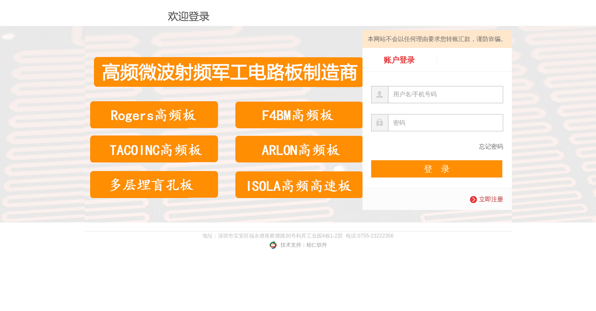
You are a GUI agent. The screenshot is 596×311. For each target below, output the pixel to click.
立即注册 (486, 199)
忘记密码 (491, 146)
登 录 (437, 169)
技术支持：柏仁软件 (298, 245)
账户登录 (399, 59)
